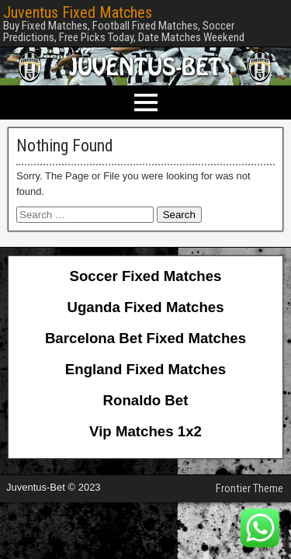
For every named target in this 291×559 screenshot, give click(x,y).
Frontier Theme (249, 488)
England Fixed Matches (145, 369)
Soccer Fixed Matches (146, 276)
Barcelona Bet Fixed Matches (145, 338)
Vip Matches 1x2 (145, 431)
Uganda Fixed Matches (145, 307)
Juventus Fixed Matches (77, 12)
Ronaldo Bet (146, 400)
